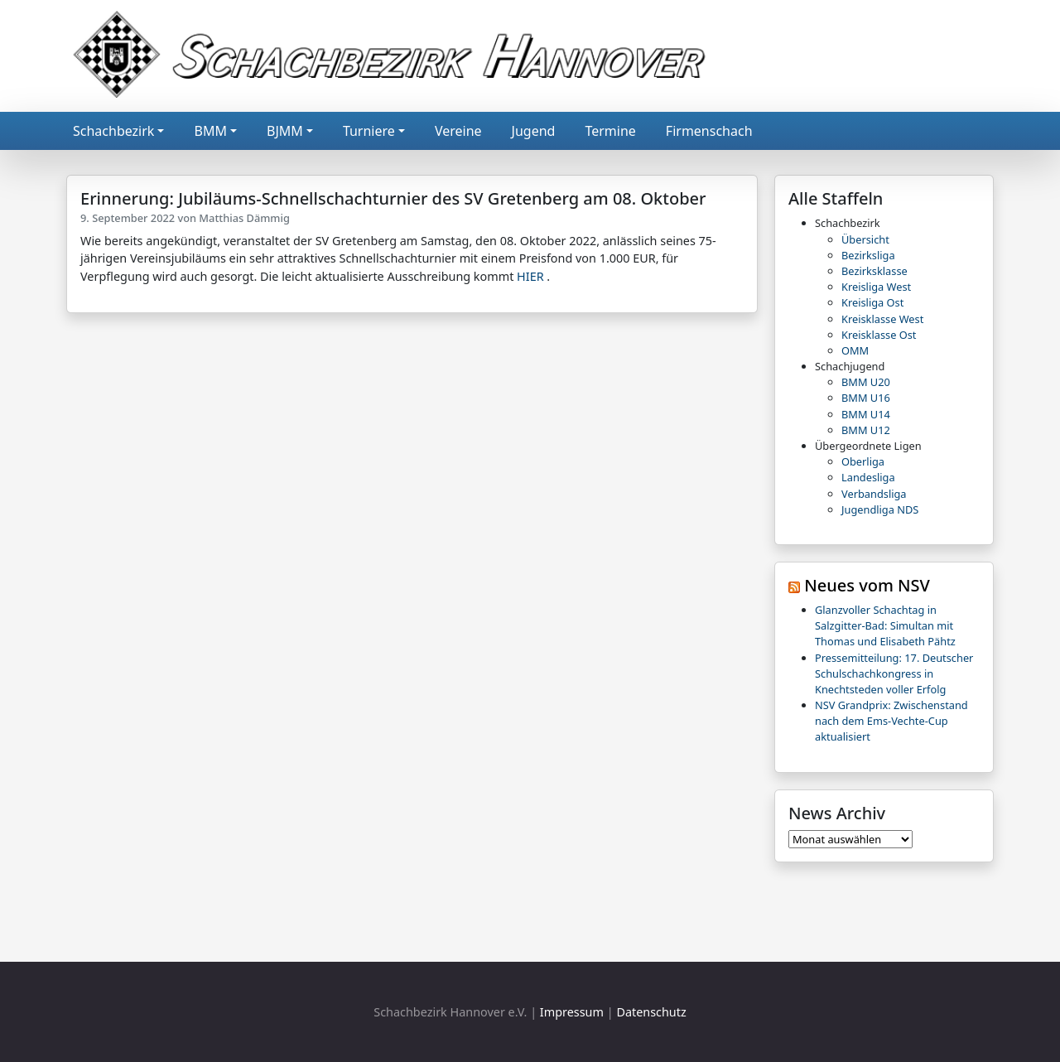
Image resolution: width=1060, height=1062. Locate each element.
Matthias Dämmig (244, 217)
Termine (610, 131)
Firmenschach (709, 131)
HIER (530, 276)
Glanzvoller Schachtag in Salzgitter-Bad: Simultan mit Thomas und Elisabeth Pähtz (885, 625)
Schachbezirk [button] (113, 131)
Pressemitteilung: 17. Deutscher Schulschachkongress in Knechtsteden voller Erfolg (894, 673)
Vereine (458, 131)
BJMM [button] (285, 131)
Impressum (572, 1012)
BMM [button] (210, 131)
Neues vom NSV (867, 585)
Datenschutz (651, 1012)
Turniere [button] (369, 131)
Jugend (534, 131)
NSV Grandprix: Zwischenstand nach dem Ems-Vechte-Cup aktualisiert (891, 721)
